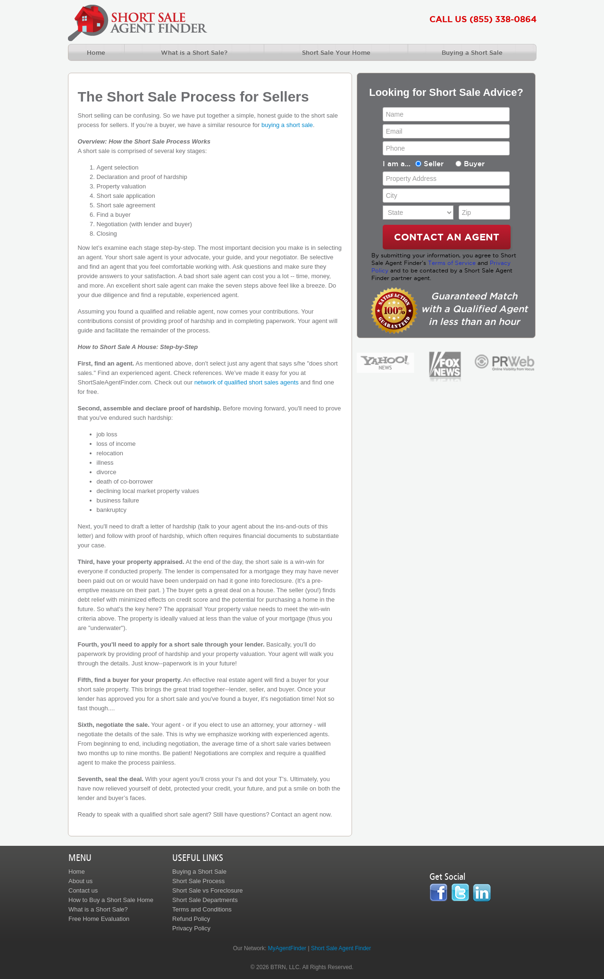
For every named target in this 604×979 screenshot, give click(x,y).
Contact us (83, 890)
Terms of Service (452, 263)
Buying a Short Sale (472, 52)
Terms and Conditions (202, 909)
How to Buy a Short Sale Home (110, 899)
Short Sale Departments (205, 899)
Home (96, 52)
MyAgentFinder (287, 948)
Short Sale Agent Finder (341, 948)
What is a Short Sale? (194, 52)
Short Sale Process (198, 881)
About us (80, 881)
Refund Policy (191, 918)
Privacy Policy (191, 928)
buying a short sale (287, 124)
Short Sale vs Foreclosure (207, 890)
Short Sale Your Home (336, 52)
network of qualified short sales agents (246, 382)
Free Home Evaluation (98, 918)
